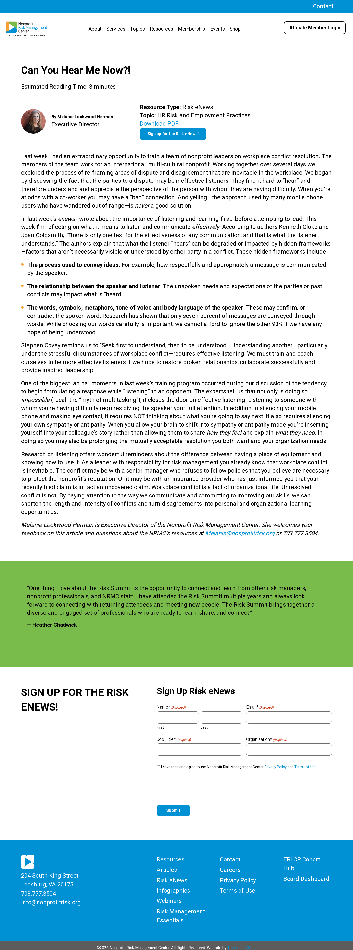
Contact (323, 6)
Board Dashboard (306, 877)
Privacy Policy (276, 767)
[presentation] (194, 787)
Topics (137, 29)
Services (115, 29)
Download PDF (159, 123)
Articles (167, 869)
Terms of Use (237, 888)
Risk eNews (172, 878)
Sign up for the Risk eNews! (173, 133)
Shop (235, 29)
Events (217, 29)
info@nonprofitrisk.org (51, 900)
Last (204, 727)
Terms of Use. (305, 767)
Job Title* (174, 739)
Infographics (173, 888)
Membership (191, 29)
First (160, 727)
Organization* (266, 739)
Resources (161, 29)
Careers (230, 869)
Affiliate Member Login (314, 28)
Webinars (169, 898)
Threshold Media (241, 943)
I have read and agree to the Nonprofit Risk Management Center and (239, 767)
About (94, 29)
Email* (260, 707)
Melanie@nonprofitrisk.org (239, 533)
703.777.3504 (38, 891)
